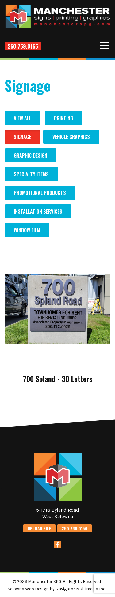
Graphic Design (30, 155)
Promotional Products (40, 192)
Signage (22, 136)
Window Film (27, 230)
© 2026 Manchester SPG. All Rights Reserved (57, 581)
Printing (63, 118)
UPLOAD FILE (39, 528)
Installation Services (38, 211)
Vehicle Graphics (71, 136)
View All (22, 118)
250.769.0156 (23, 46)
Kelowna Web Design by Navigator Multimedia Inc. (56, 588)
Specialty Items (31, 174)
